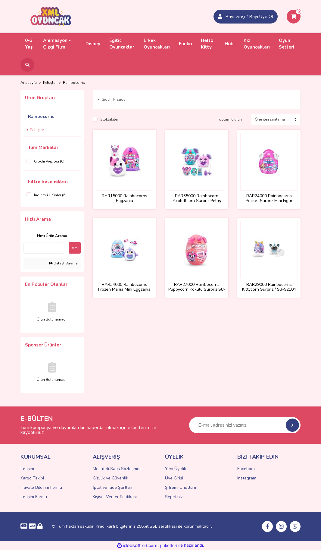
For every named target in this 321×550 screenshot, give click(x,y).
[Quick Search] (43, 248)
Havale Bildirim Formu (41, 487)
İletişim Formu (33, 497)
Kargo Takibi (32, 478)
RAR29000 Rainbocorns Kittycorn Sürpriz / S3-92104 (269, 287)
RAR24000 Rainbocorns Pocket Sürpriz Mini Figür (269, 198)
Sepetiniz (173, 497)
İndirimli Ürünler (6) (50, 195)
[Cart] (294, 17)
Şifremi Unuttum (180, 487)
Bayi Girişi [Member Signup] (235, 17)
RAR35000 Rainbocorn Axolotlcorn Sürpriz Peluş (197, 198)
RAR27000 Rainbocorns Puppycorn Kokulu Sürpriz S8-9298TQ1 (196, 287)
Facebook (246, 469)
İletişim (27, 469)
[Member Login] (220, 17)
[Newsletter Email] (245, 425)
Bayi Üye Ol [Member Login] (261, 17)
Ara (75, 247)
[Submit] (292, 425)
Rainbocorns (74, 82)
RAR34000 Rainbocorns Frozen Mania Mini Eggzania (124, 287)
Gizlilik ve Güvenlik (110, 478)
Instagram (246, 478)
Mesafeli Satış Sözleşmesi (117, 469)
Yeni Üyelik (175, 469)
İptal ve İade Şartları (112, 487)
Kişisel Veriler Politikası (115, 497)
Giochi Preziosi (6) (49, 161)
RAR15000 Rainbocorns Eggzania (124, 198)
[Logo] (50, 16)
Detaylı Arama (63, 263)
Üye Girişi (174, 478)
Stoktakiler (109, 119)
